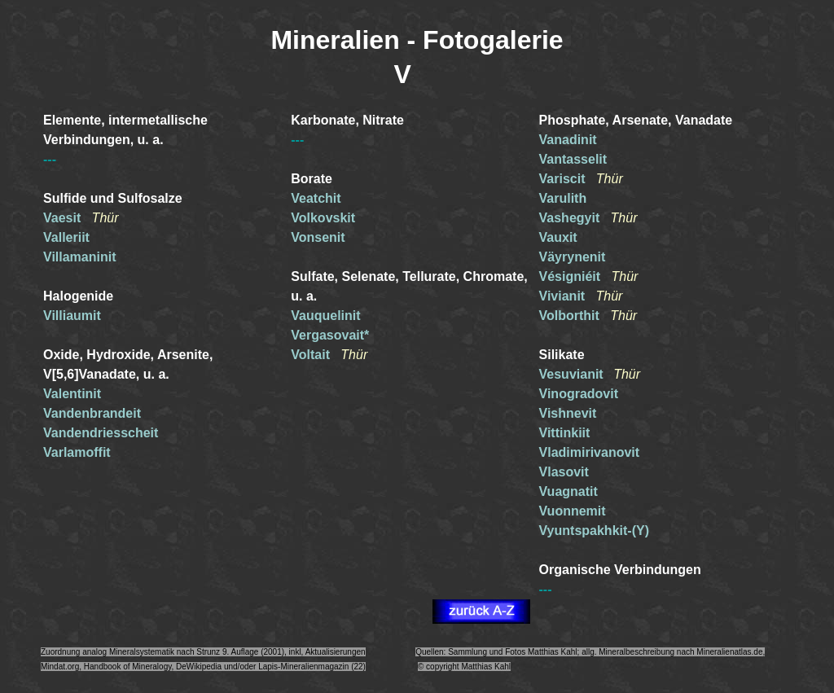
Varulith (563, 198)
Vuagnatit (568, 491)
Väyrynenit (572, 257)
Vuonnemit (572, 511)
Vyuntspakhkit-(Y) (594, 530)
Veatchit (315, 198)
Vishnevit (568, 413)
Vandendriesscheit (100, 433)
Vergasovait (327, 335)
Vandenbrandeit (92, 413)
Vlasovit (564, 472)
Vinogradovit (579, 394)
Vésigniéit (575, 276)
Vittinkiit (564, 433)
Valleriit (66, 237)
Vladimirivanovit (589, 452)
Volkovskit (323, 218)
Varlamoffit (77, 452)
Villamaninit (79, 257)
